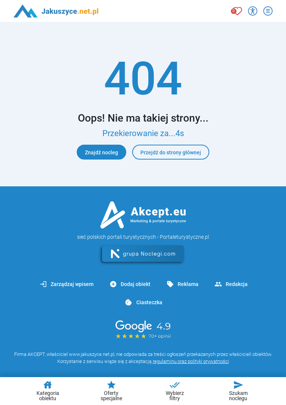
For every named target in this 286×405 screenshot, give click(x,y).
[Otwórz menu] (268, 11)
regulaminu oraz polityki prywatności (191, 361)
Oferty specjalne (111, 390)
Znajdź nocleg (101, 152)
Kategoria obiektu (47, 390)
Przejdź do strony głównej (170, 152)
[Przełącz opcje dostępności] (252, 11)
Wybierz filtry (175, 390)
